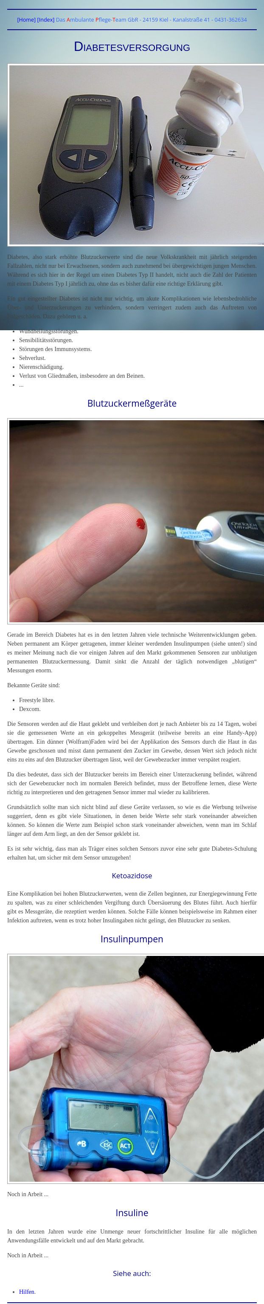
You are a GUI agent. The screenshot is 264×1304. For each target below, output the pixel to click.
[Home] (26, 19)
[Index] (46, 19)
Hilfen (26, 1292)
